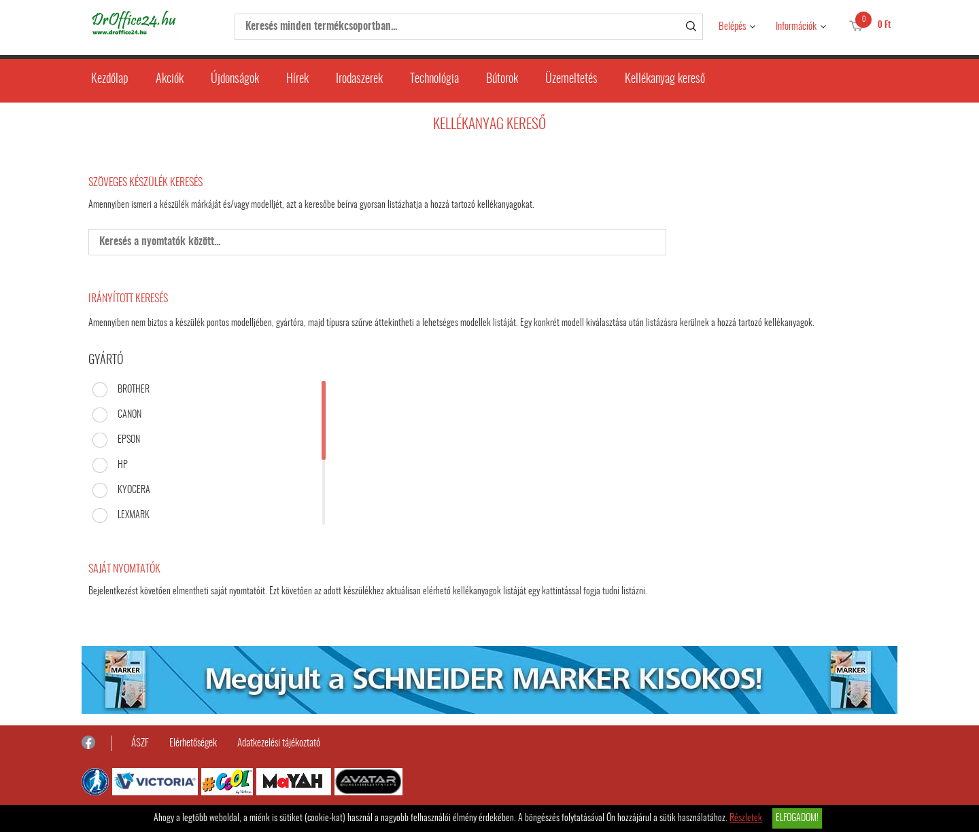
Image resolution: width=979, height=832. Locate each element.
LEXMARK (134, 515)
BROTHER (134, 390)
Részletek (745, 818)
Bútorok (502, 79)
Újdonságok (235, 79)
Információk (796, 27)
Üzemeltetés (571, 79)
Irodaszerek (359, 79)
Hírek (297, 79)
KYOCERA (134, 490)
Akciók (170, 79)
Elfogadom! (797, 818)
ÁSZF (140, 743)
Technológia (434, 79)
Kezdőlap (109, 79)
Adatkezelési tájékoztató (278, 743)
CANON (129, 415)
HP (123, 465)
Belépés (732, 27)
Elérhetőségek (193, 743)
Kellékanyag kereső (665, 79)
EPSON (129, 440)
